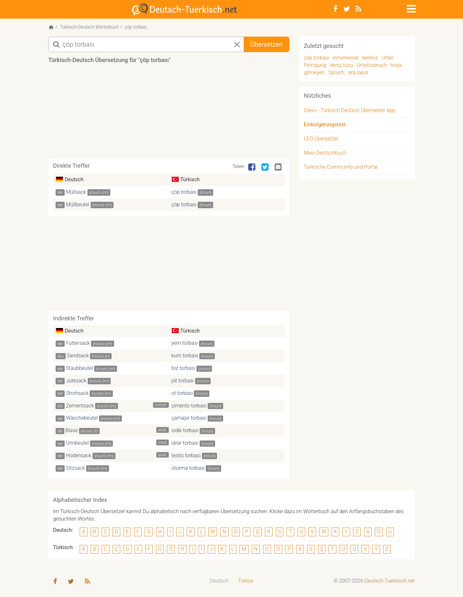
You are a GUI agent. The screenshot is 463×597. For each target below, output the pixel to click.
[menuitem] (219, 582)
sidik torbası (184, 431)
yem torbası (184, 344)
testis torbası (186, 456)
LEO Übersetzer (321, 139)
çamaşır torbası (188, 418)
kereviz (370, 58)
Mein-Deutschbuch (325, 153)
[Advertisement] (168, 114)
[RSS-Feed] (358, 9)
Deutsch (219, 581)
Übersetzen (266, 45)
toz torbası (183, 369)
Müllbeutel (77, 205)
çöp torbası (183, 193)
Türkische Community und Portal (340, 168)
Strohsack (77, 394)
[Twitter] (346, 9)
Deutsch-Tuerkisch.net (390, 581)
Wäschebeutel (82, 418)
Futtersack (78, 344)
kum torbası (184, 356)
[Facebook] (335, 9)
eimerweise (346, 58)
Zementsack (80, 406)
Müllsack (76, 193)
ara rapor (358, 73)
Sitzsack (75, 469)
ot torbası (182, 394)
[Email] (279, 168)
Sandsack (78, 356)
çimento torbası (188, 406)
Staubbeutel (79, 369)
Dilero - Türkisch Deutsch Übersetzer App (349, 111)
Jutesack (76, 381)
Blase (72, 431)
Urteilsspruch (372, 66)
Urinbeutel (77, 444)
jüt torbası (182, 381)
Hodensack (78, 456)
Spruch (336, 73)
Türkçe (245, 581)
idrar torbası (184, 444)
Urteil (388, 58)
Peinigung (315, 66)
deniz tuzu (341, 66)
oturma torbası (187, 469)
